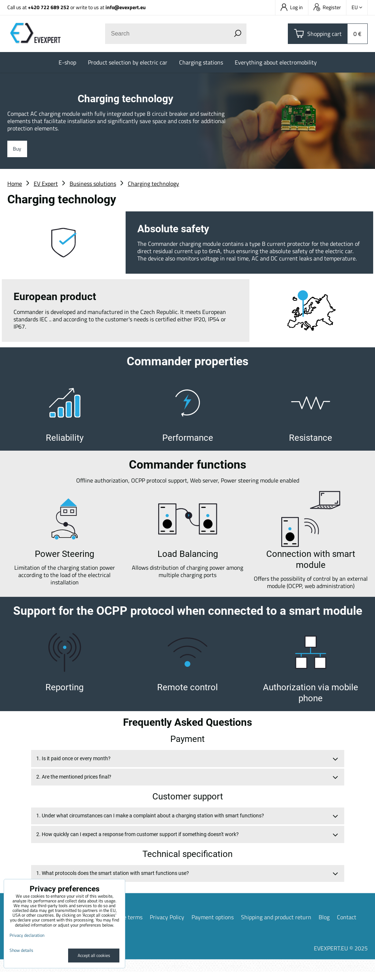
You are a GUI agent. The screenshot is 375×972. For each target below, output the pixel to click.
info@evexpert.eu (125, 7)
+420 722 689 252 (48, 7)
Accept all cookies (94, 955)
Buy (18, 149)
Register (327, 7)
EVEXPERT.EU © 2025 (341, 960)
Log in (292, 7)
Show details (21, 950)
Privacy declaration (27, 935)
